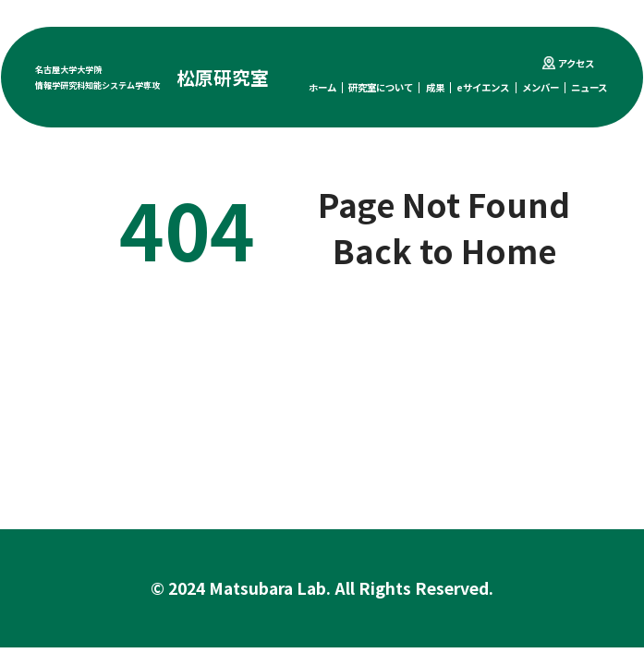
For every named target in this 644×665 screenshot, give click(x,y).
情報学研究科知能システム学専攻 (97, 85)
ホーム (322, 87)
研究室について (380, 87)
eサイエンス (482, 87)
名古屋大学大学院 (68, 69)
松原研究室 (222, 77)
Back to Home (444, 250)
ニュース (589, 87)
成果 (435, 87)
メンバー (540, 87)
